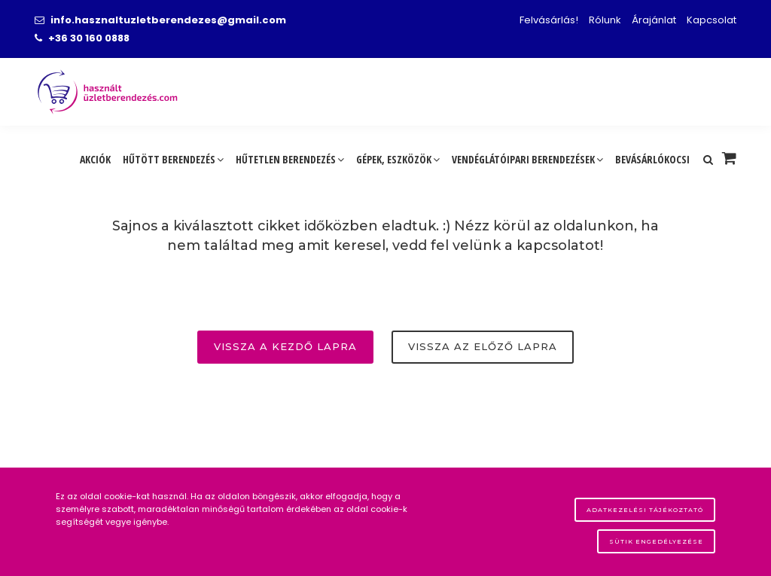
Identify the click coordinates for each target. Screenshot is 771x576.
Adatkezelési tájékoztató (645, 510)
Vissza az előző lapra (482, 346)
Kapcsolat (711, 20)
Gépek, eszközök (398, 159)
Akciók (95, 159)
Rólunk (605, 20)
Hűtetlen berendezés (290, 159)
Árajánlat (654, 20)
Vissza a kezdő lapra (285, 346)
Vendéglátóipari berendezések (527, 159)
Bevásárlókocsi (652, 159)
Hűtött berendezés (173, 159)
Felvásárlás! (549, 20)
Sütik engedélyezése (656, 541)
